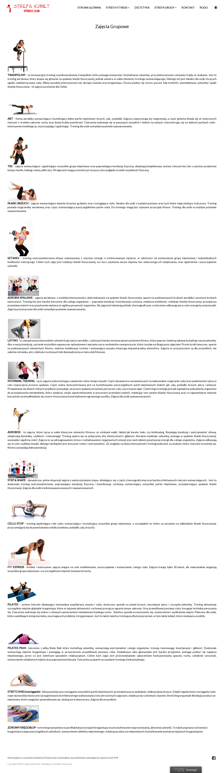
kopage (191, 769)
